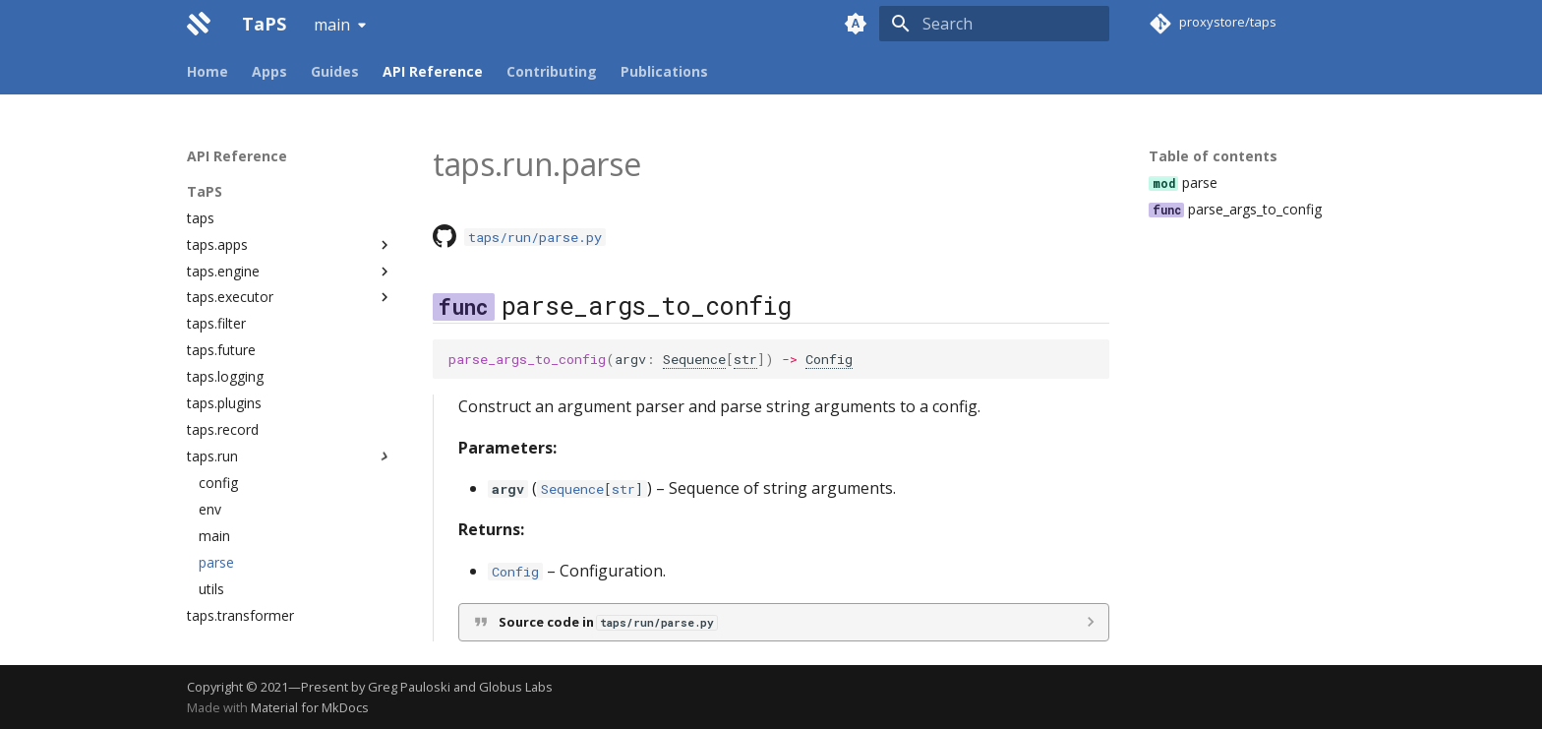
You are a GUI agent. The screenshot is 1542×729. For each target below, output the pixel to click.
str (745, 359)
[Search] (994, 23)
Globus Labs (516, 687)
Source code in (608, 622)
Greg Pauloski (409, 687)
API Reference (433, 72)
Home (207, 72)
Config (829, 359)
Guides (335, 72)
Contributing (551, 72)
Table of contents (1213, 156)
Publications (664, 72)
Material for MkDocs (310, 707)
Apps (269, 72)
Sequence (694, 359)
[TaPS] (198, 23)
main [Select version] (332, 24)
